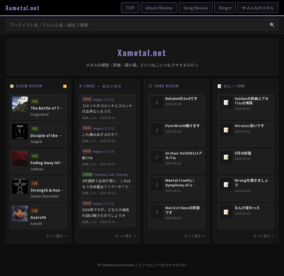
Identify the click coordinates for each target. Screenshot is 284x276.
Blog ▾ (225, 8)
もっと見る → (56, 235)
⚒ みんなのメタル (258, 8)
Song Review (196, 8)
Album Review (159, 8)
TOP (130, 8)
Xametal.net (23, 8)
